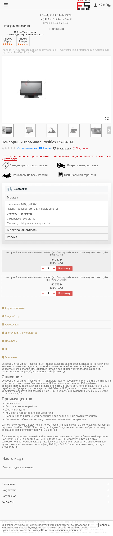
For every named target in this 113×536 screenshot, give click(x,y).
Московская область (22, 230)
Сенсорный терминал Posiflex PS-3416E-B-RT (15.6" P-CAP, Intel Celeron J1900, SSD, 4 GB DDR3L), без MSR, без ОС (56, 253)
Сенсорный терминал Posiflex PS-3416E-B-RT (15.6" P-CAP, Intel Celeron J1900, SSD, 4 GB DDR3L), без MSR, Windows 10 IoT (56, 278)
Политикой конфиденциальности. (61, 530)
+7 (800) (50, 19)
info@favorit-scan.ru (17, 25)
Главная (7, 49)
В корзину (64, 268)
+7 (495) (51, 15)
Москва (12, 197)
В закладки (64, 148)
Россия (12, 237)
